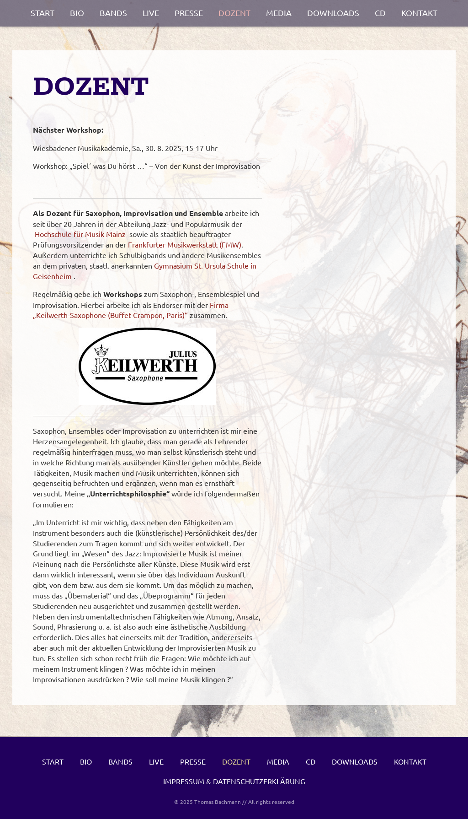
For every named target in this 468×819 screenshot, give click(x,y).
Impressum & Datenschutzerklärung (234, 781)
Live (151, 12)
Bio (77, 12)
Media (279, 12)
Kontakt (419, 12)
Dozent (234, 12)
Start (42, 12)
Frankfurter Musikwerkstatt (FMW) (184, 244)
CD (380, 12)
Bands (113, 12)
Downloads (333, 12)
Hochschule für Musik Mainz (80, 233)
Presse (189, 12)
